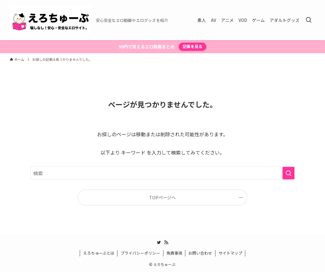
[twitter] (159, 242)
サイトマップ (230, 253)
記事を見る (192, 46)
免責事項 (174, 253)
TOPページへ (162, 197)
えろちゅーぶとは (98, 253)
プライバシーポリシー (140, 253)
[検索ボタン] (308, 20)
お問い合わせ (200, 253)
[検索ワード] (162, 173)
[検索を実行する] (288, 173)
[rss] (166, 242)
